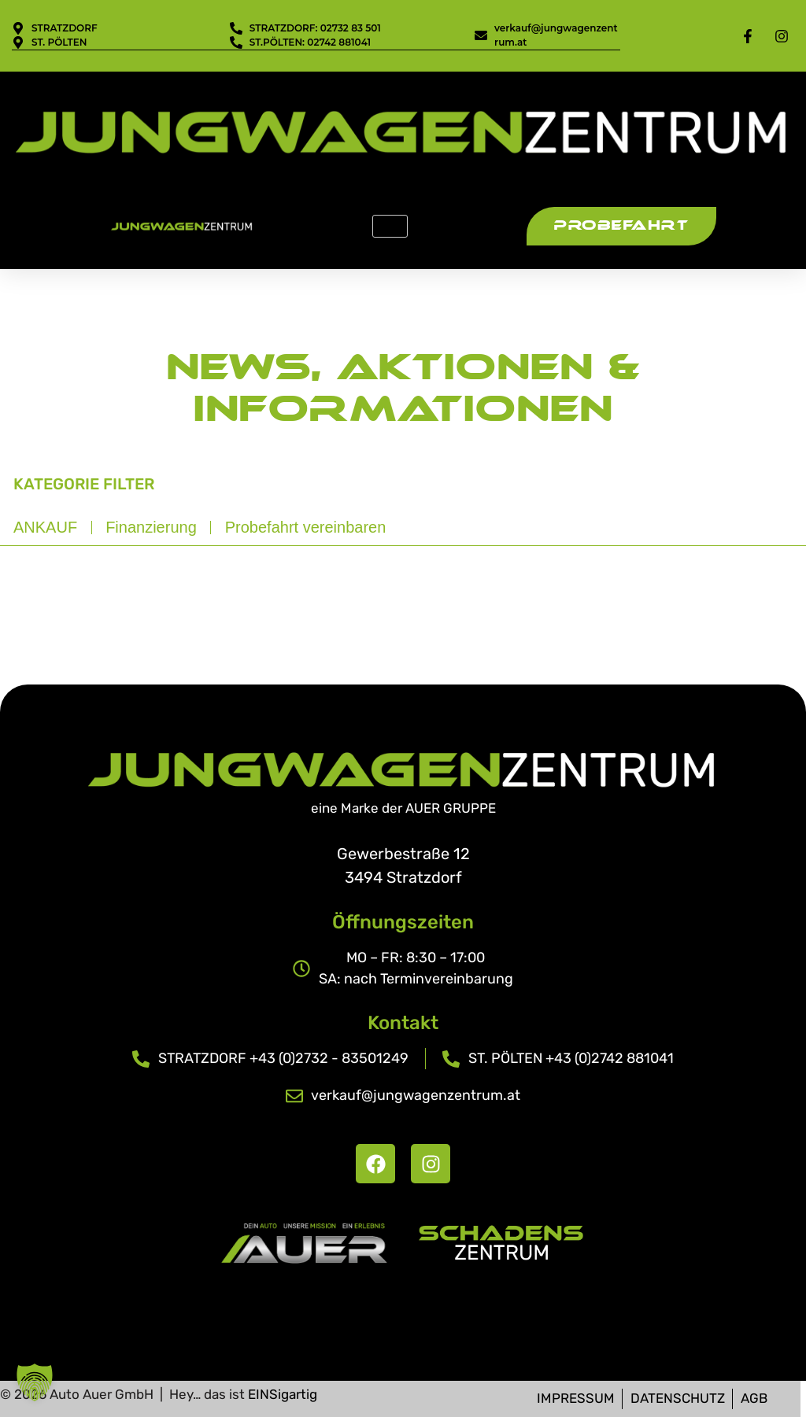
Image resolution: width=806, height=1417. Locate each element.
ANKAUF (45, 527)
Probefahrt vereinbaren (305, 527)
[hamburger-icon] (390, 226)
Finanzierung (151, 527)
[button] (34, 1382)
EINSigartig (282, 1394)
